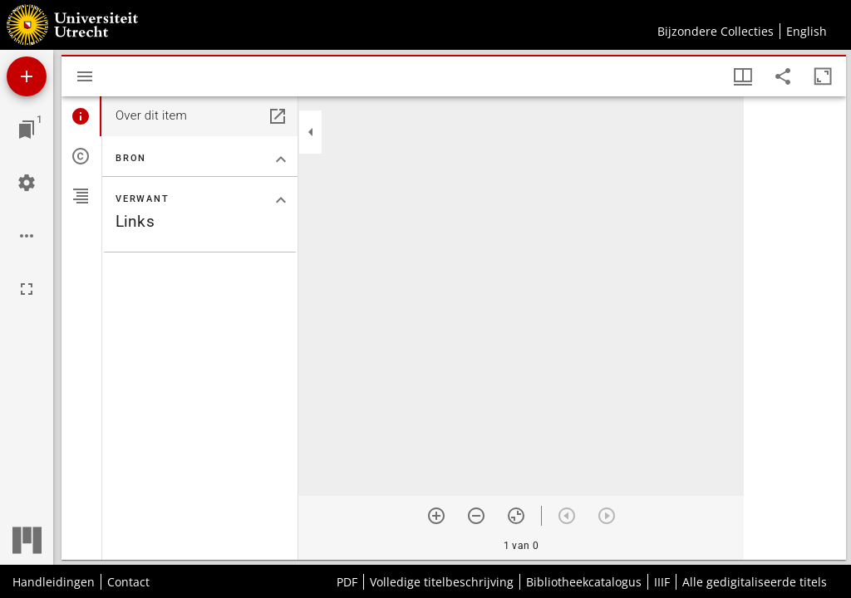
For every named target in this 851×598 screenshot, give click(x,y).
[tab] (81, 116)
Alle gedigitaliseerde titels (754, 582)
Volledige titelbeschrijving (442, 582)
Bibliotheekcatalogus (584, 582)
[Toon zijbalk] (85, 76)
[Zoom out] (476, 516)
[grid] (795, 328)
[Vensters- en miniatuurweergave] (743, 76)
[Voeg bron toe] (27, 76)
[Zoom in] (436, 516)
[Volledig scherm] (27, 289)
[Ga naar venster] (27, 130)
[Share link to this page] (783, 76)
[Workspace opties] (27, 236)
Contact (128, 582)
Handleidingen (53, 582)
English (806, 31)
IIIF (662, 582)
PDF (347, 582)
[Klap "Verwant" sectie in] (281, 200)
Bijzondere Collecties (715, 31)
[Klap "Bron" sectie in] (281, 159)
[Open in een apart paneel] (278, 116)
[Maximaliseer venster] (823, 76)
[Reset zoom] (516, 516)
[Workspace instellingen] (27, 183)
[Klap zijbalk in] (311, 132)
